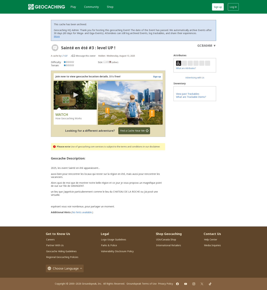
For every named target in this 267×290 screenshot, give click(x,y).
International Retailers (168, 245)
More (57, 36)
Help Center (210, 239)
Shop (110, 7)
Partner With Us (55, 245)
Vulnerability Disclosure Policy (117, 251)
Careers (50, 239)
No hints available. (82, 212)
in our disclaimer (151, 146)
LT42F (65, 55)
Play (73, 7)
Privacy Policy (165, 283)
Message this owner (86, 55)
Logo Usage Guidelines (113, 239)
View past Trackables (187, 93)
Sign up (218, 7)
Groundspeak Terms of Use (142, 283)
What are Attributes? (186, 68)
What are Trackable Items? (191, 96)
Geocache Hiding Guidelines (61, 251)
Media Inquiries (212, 245)
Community (91, 7)
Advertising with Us (194, 77)
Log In (233, 7)
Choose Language (64, 268)
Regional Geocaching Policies (62, 257)
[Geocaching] (46, 6)
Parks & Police (109, 245)
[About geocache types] (55, 48)
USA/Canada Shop (166, 239)
